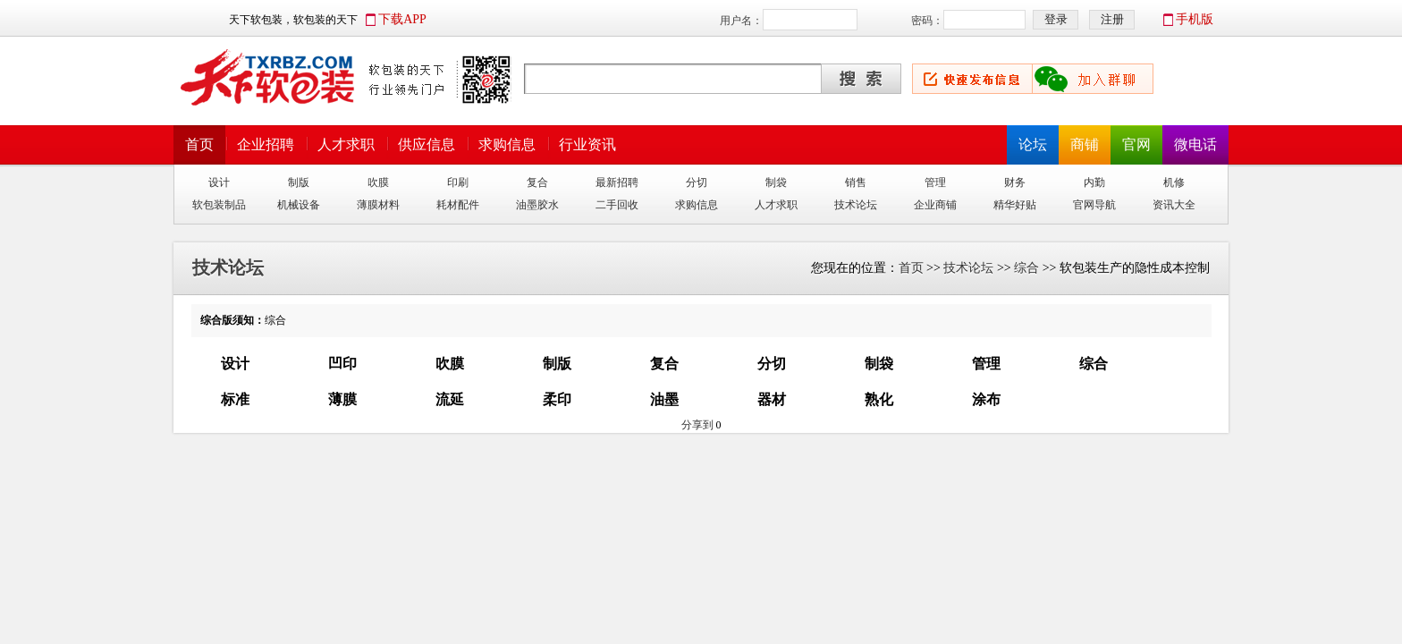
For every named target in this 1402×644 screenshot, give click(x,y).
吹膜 (378, 182)
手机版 (1194, 19)
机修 (1174, 182)
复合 (537, 182)
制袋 (776, 182)
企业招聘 (265, 144)
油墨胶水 (537, 205)
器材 (771, 399)
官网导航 (1094, 205)
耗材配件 (457, 205)
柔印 (557, 399)
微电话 (1195, 144)
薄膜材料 (378, 205)
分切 (696, 182)
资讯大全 (1174, 205)
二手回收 (616, 205)
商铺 (1084, 144)
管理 (935, 182)
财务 (1015, 182)
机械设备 (298, 205)
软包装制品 (219, 205)
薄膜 (342, 399)
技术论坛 (855, 205)
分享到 (697, 425)
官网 (1136, 144)
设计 (219, 182)
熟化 (879, 399)
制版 (298, 182)
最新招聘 (616, 182)
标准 (235, 399)
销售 (855, 182)
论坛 (1032, 144)
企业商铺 (935, 205)
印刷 (458, 182)
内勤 (1094, 182)
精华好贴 (1014, 205)
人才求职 (346, 144)
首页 (199, 144)
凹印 (342, 363)
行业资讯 (587, 144)
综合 (1026, 268)
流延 (449, 399)
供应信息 (426, 144)
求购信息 (507, 144)
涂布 (986, 399)
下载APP (402, 19)
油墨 (664, 399)
